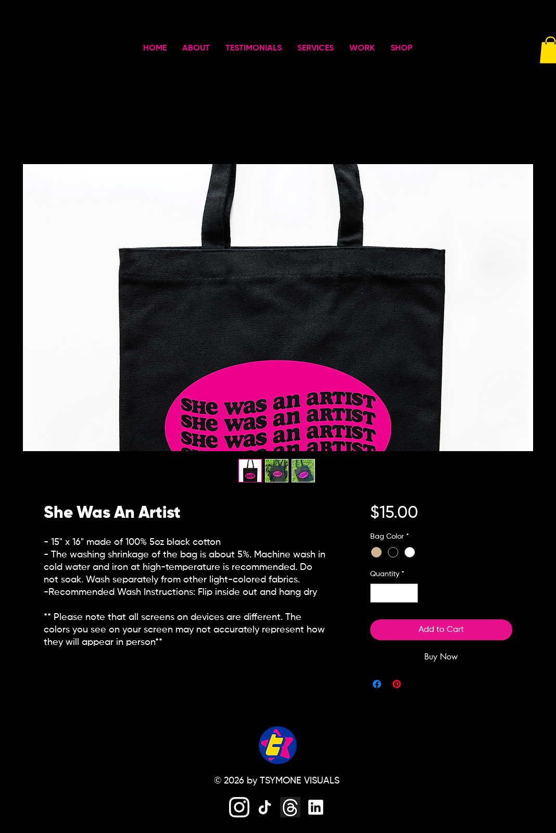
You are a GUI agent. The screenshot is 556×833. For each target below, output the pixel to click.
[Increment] (409, 593)
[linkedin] (316, 807)
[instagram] (239, 807)
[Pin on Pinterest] (396, 684)
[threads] (290, 807)
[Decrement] (378, 593)
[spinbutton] (394, 593)
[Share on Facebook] (377, 684)
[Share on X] (416, 684)
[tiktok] (265, 807)
